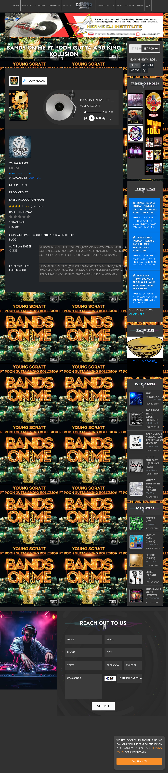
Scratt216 (35, 178)
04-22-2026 (148, 217)
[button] (148, 5)
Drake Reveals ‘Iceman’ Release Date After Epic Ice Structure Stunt (145, 207)
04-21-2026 (148, 255)
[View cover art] (14, 81)
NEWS (140, 5)
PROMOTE (129, 5)
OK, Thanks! (139, 761)
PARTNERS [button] (40, 5)
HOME (16, 5)
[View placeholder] (20, 146)
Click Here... (138, 314)
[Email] (123, 640)
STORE (120, 5)
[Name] (83, 640)
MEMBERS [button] (54, 5)
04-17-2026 (148, 293)
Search (151, 49)
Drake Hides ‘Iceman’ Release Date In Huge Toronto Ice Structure (143, 244)
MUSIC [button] (66, 5)
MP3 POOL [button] (26, 5)
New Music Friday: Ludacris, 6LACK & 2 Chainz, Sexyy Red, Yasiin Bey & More (144, 282)
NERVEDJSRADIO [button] (104, 5)
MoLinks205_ (145, 360)
